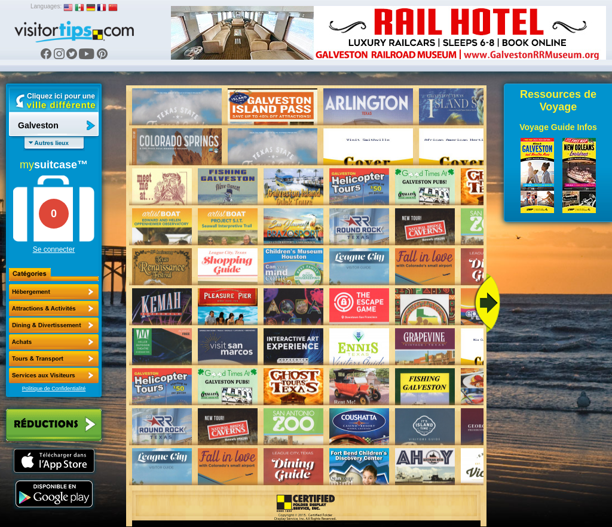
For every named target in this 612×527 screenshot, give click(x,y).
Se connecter (54, 249)
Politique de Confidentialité (54, 389)
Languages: (46, 6)
